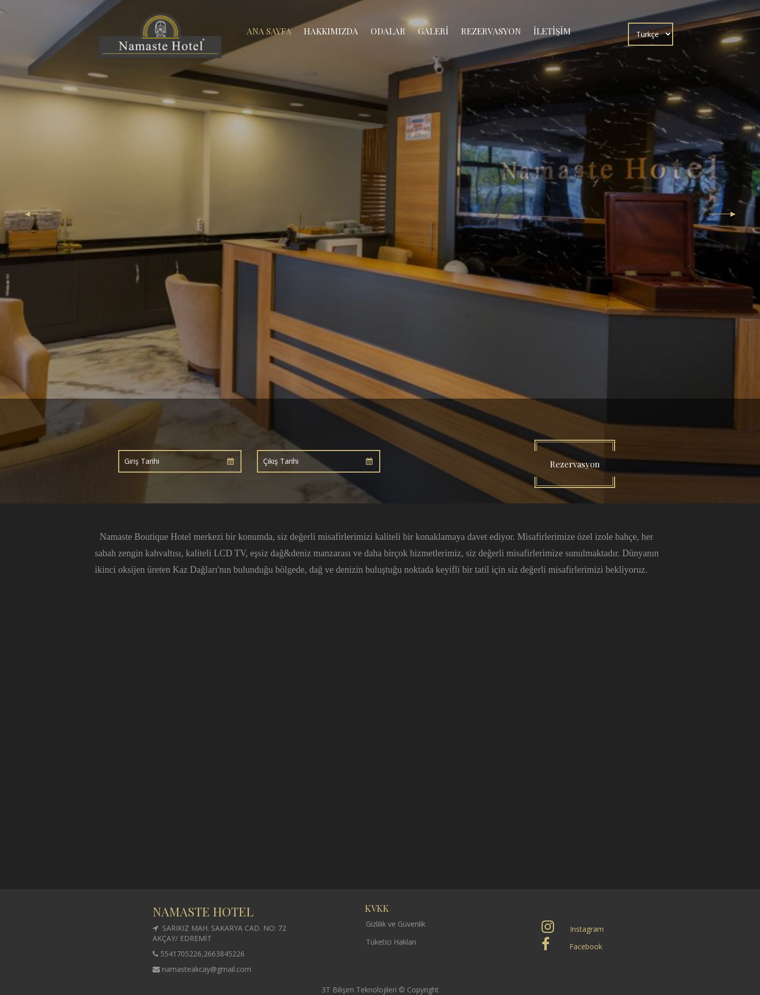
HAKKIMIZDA (331, 30)
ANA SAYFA (269, 30)
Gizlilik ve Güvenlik (395, 924)
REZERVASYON (491, 30)
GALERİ (433, 30)
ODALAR (387, 30)
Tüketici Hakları (391, 942)
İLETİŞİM (552, 30)
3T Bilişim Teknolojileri (360, 989)
